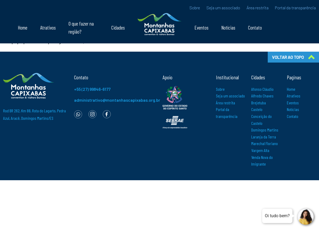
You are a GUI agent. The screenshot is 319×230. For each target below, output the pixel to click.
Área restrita (257, 7)
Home (22, 27)
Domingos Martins (264, 129)
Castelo (256, 109)
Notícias (228, 27)
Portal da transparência (295, 7)
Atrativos (48, 27)
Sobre (194, 7)
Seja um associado (223, 7)
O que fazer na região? (81, 27)
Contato (255, 27)
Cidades (118, 27)
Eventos (201, 27)
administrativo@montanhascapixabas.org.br (115, 99)
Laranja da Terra (263, 136)
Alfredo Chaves (262, 95)
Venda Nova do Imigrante (262, 161)
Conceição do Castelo (261, 120)
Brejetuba (258, 102)
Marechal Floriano (264, 143)
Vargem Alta (260, 150)
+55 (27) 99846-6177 (92, 89)
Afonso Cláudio (262, 89)
